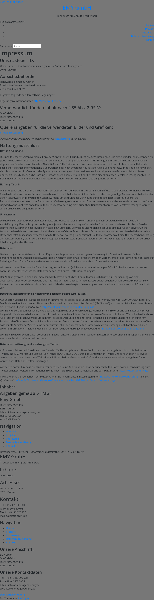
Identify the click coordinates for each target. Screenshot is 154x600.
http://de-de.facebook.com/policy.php (123, 328)
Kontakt (150, 39)
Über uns (149, 25)
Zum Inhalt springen (11, 1)
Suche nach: (6, 46)
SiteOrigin (23, 598)
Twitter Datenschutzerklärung (98, 380)
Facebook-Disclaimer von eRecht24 (60, 380)
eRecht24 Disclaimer (27, 380)
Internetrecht (62, 138)
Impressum (148, 32)
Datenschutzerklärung (142, 36)
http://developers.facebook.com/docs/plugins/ (68, 307)
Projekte (149, 29)
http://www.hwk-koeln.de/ (48, 101)
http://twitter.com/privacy (133, 370)
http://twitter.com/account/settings (120, 376)
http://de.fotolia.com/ (12, 132)
